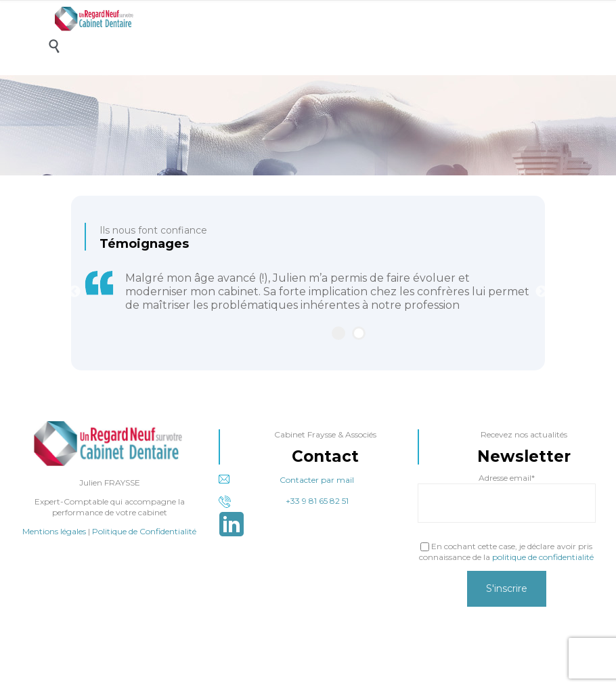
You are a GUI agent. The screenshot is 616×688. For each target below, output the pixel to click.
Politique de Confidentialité (144, 531)
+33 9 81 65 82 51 (284, 502)
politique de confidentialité (543, 557)
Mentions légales (54, 531)
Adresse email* (507, 478)
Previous (74, 292)
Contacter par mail (286, 480)
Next (541, 292)
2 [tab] (359, 333)
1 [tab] (338, 333)
